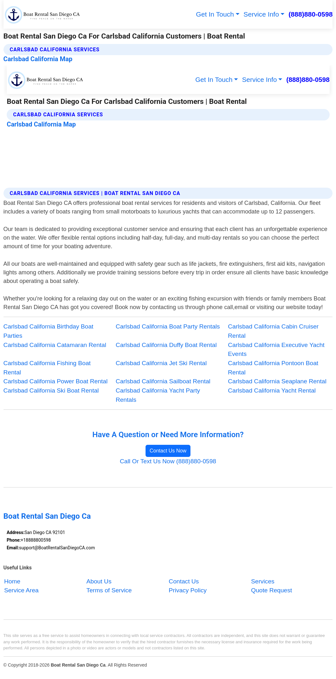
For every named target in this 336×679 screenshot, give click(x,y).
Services (262, 581)
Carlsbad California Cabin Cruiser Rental (273, 331)
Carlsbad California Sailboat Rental (163, 381)
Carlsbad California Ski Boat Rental (51, 390)
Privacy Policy (188, 590)
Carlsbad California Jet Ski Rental (161, 363)
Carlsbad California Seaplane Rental (277, 381)
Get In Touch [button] (215, 14)
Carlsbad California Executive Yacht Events (276, 350)
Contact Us (184, 581)
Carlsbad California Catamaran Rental (55, 345)
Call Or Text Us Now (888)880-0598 (168, 461)
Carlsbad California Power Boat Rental (56, 381)
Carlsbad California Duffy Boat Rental (166, 345)
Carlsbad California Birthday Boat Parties (49, 331)
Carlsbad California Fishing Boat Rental (47, 368)
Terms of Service (109, 590)
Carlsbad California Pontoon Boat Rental (273, 368)
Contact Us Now (168, 450)
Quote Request (271, 590)
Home (12, 581)
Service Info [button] (261, 14)
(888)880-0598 (310, 14)
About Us (98, 581)
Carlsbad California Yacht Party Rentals (158, 395)
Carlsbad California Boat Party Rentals (168, 326)
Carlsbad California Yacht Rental (272, 390)
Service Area (21, 590)
